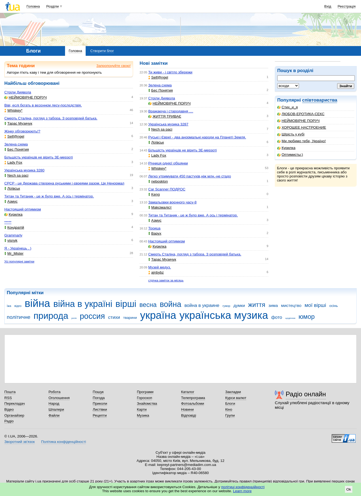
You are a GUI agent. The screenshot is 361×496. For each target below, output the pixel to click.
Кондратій (14, 227)
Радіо (9, 421)
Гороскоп (144, 398)
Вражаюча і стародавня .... (170, 111)
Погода (99, 398)
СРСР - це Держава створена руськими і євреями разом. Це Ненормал (64, 183)
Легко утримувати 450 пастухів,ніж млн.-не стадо (189, 176)
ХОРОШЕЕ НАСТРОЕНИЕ (301, 127)
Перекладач (14, 403)
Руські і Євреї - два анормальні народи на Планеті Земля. (197, 137)
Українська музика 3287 (168, 124)
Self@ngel (14, 136)
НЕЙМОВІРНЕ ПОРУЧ (298, 121)
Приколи (100, 403)
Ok (348, 489)
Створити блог (102, 51)
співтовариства (319, 100)
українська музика (223, 315)
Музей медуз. (159, 267)
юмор (306, 316)
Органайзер (14, 415)
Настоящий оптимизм (22, 209)
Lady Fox (13, 162)
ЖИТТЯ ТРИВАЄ (164, 116)
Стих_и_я (287, 107)
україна (158, 315)
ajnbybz (156, 272)
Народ (54, 403)
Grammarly (13, 235)
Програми (145, 392)
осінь (333, 306)
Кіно (228, 409)
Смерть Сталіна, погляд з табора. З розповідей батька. (50, 118)
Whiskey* (13, 110)
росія (73, 318)
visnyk (10, 240)
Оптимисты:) (290, 155)
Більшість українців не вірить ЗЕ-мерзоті (38, 157)
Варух (154, 233)
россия (92, 316)
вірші (125, 304)
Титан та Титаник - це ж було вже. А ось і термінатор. (49, 196)
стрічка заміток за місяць (165, 280)
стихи (114, 317)
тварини (130, 318)
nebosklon (158, 181)
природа (51, 316)
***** (7, 222)
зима (273, 305)
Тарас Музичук (18, 123)
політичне (18, 317)
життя (256, 304)
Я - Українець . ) (17, 248)
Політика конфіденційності (63, 442)
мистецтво (291, 305)
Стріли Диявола (17, 92)
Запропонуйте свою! (113, 66)
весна (148, 304)
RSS (8, 398)
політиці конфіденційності (243, 487)
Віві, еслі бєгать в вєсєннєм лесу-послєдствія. (43, 105)
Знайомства (147, 403)
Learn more (242, 491)
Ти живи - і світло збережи (170, 72)
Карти (142, 409)
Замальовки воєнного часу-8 (172, 202)
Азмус (11, 201)
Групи (230, 415)
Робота (54, 392)
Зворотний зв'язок (19, 442)
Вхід (327, 6)
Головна (33, 6)
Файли (54, 415)
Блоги (230, 403)
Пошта (9, 392)
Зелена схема (16, 144)
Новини (187, 409)
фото (276, 317)
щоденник (290, 318)
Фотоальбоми (192, 403)
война (170, 304)
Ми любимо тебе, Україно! (301, 141)
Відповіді (188, 415)
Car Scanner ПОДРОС (166, 189)
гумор (226, 305)
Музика (143, 415)
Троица (154, 228)
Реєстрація (347, 6)
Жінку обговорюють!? (22, 131)
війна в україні (82, 304)
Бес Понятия (16, 149)
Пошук (98, 392)
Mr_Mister (14, 253)
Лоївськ (12, 188)
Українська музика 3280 (24, 170)
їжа (9, 305)
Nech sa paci (16, 175)
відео (17, 305)
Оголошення (59, 398)
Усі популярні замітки (19, 261)
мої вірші (315, 305)
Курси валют (235, 398)
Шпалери (56, 409)
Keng (154, 194)
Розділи (52, 6)
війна (37, 303)
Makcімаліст (160, 207)
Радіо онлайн (306, 394)
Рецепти (100, 415)
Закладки (233, 392)
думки (239, 305)
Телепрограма (193, 398)
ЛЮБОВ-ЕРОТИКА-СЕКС (300, 114)
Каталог (187, 392)
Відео (9, 409)
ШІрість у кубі (290, 134)
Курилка (286, 148)
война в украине (201, 305)
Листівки (100, 409)
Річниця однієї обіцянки (168, 163)
